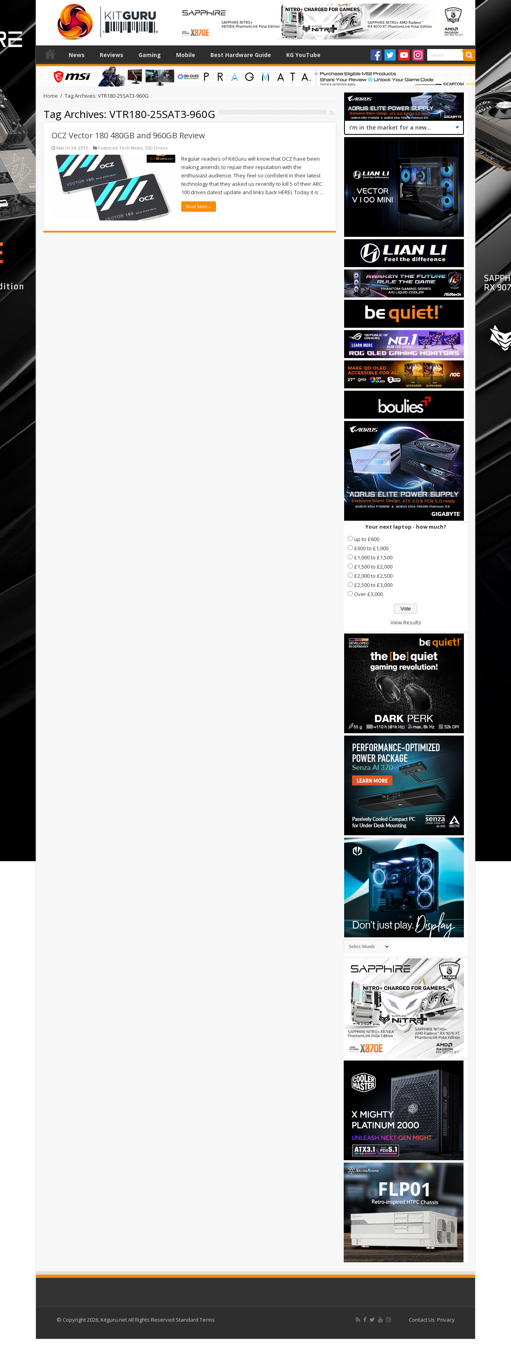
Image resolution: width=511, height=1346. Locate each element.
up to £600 (366, 539)
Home (50, 53)
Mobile (185, 55)
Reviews (111, 55)
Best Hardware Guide (240, 55)
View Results (405, 622)
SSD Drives (156, 148)
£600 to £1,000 (371, 548)
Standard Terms (195, 1319)
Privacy (446, 1319)
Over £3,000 (368, 594)
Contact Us (422, 1319)
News (77, 55)
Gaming (150, 55)
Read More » (198, 206)
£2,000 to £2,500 (373, 575)
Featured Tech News (120, 148)
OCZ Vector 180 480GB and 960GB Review (128, 135)
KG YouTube (303, 55)
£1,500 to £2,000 (373, 566)
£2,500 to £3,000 (373, 584)
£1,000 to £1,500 (373, 557)
